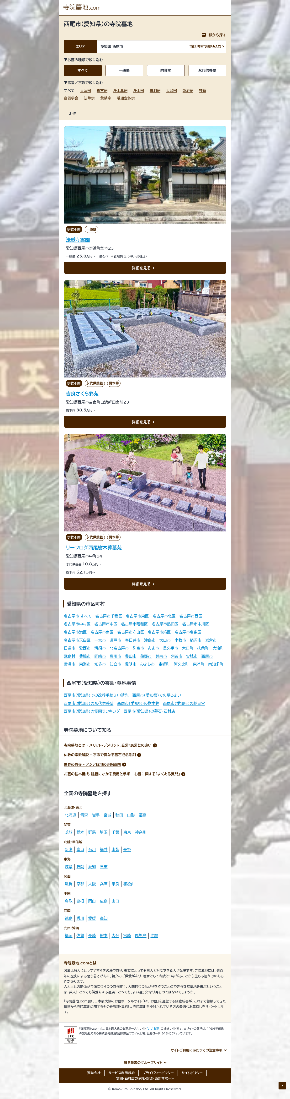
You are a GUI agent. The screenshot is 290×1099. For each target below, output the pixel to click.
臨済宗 (188, 90)
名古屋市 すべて (78, 616)
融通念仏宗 (126, 98)
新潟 (69, 849)
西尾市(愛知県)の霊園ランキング (92, 711)
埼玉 (104, 832)
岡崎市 (100, 656)
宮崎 (127, 935)
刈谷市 (176, 656)
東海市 (85, 664)
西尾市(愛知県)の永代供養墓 (89, 703)
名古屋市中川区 (195, 624)
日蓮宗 (85, 90)
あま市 (153, 648)
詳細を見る (144, 268)
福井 (104, 849)
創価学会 (71, 98)
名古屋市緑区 (159, 632)
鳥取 (69, 901)
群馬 (92, 832)
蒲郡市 (146, 656)
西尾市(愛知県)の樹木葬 (138, 703)
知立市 (115, 664)
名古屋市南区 (102, 632)
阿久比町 (181, 664)
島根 (80, 901)
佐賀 (80, 935)
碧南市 (161, 656)
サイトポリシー (192, 1073)
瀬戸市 (115, 640)
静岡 (80, 867)
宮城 (107, 815)
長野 (127, 849)
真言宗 (102, 90)
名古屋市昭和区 (134, 624)
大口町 (187, 648)
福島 (143, 815)
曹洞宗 (155, 90)
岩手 (96, 815)
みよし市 (147, 664)
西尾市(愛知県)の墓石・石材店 (149, 711)
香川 (80, 918)
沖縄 (154, 935)
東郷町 (164, 664)
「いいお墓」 (153, 1028)
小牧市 (180, 640)
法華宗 (89, 98)
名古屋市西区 (190, 616)
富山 (80, 849)
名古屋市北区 (164, 616)
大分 (115, 935)
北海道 (70, 815)
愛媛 (92, 918)
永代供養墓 (207, 70)
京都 (80, 884)
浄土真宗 (120, 90)
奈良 (115, 884)
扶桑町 (203, 648)
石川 (92, 849)
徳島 (69, 918)
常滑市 (69, 664)
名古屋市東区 (137, 616)
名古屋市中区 (106, 624)
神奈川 (141, 832)
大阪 (92, 884)
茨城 (69, 832)
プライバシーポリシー (158, 1073)
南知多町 (215, 664)
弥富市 (138, 648)
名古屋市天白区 (77, 640)
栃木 (80, 832)
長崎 (92, 935)
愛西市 (85, 648)
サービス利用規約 (121, 1073)
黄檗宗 (105, 98)
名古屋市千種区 (108, 616)
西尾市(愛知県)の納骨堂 (184, 703)
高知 (104, 918)
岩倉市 (211, 640)
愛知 (92, 867)
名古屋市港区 (75, 632)
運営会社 (93, 1073)
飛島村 (69, 656)
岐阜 (69, 867)
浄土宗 (138, 90)
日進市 (69, 648)
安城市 (192, 656)
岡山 (92, 901)
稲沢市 (195, 640)
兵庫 (104, 884)
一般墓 (124, 70)
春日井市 (132, 640)
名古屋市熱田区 (165, 624)
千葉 (115, 832)
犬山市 (165, 640)
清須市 (100, 648)
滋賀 (69, 884)
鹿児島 (141, 935)
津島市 (150, 640)
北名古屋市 (119, 648)
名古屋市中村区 (77, 624)
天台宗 (171, 90)
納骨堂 (165, 70)
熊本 (104, 935)
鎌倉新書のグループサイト (143, 1062)
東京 (127, 832)
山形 (131, 815)
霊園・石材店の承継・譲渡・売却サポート (145, 1078)
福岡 (69, 935)
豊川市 (115, 656)
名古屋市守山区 (130, 632)
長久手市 (170, 648)
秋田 (119, 815)
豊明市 (131, 664)
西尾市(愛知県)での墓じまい (156, 695)
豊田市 (131, 656)
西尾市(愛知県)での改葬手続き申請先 (96, 695)
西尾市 (207, 656)
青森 (84, 815)
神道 (202, 90)
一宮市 (100, 640)
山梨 (115, 849)
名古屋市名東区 (188, 632)
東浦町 (198, 664)
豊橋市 (85, 656)
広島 (104, 901)
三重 (104, 867)
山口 (115, 901)
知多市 (100, 664)
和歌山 (129, 884)
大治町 (218, 648)
